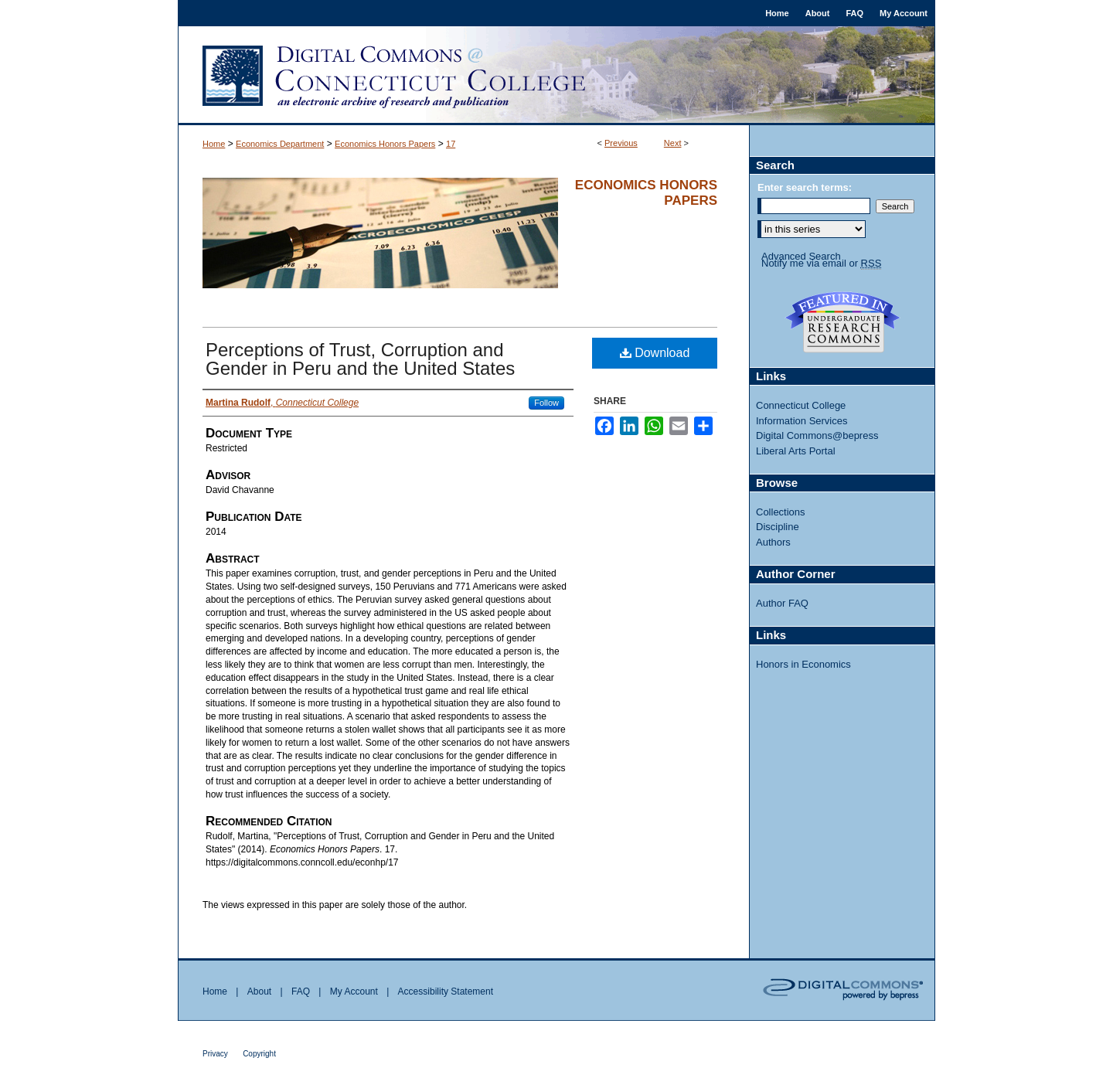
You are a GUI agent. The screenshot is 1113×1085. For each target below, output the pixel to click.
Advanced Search (801, 256)
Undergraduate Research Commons (842, 322)
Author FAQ (782, 603)
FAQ (300, 991)
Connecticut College (801, 405)
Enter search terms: (804, 187)
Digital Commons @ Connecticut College (556, 75)
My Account (354, 991)
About (259, 991)
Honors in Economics (803, 664)
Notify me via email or (821, 263)
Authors (773, 542)
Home (214, 143)
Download (655, 352)
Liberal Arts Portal (796, 451)
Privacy (215, 1053)
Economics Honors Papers (385, 143)
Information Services (802, 421)
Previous (621, 143)
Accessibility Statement (445, 991)
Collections (780, 512)
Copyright (259, 1053)
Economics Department (280, 143)
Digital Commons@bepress (817, 435)
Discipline (777, 526)
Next (673, 143)
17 (450, 143)
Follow (546, 402)
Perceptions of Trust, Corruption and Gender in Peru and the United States (360, 359)
